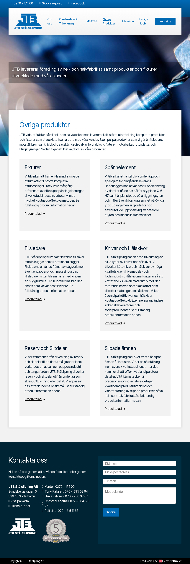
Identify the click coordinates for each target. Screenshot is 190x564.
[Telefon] (139, 481)
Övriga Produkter (109, 21)
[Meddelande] (139, 496)
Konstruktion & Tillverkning (68, 21)
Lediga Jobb (143, 21)
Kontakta (165, 21)
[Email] (139, 472)
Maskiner (128, 21)
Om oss (49, 21)
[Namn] (139, 463)
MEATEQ (92, 21)
